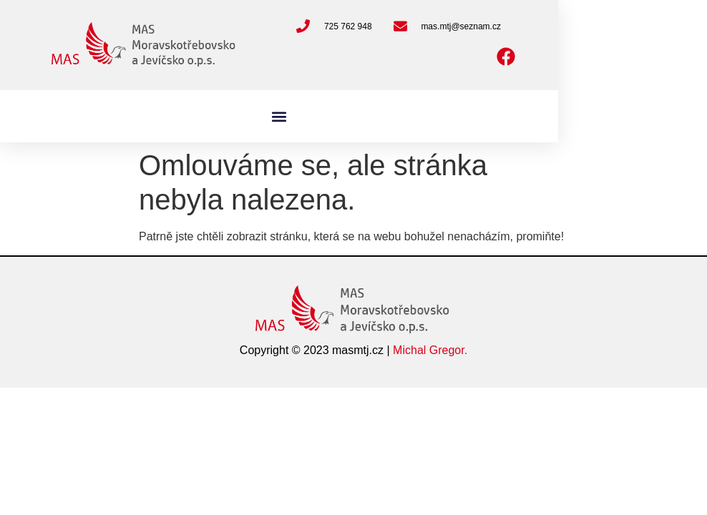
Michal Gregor (428, 350)
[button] (279, 116)
